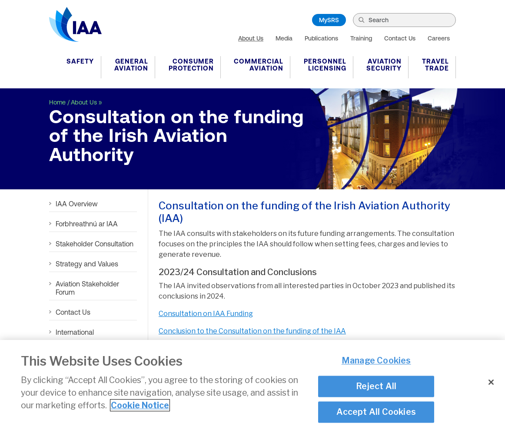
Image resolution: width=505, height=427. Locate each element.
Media (284, 38)
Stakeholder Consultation (94, 244)
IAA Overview (77, 204)
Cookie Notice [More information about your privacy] (140, 405)
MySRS (329, 20)
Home (57, 102)
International (75, 332)
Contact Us (399, 38)
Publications (321, 38)
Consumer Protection (191, 64)
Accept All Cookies (376, 412)
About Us (250, 38)
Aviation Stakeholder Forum (87, 288)
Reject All (376, 386)
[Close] (491, 382)
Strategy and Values (87, 264)
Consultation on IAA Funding (206, 313)
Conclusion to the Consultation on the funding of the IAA (252, 331)
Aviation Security (384, 64)
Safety (80, 61)
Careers (439, 38)
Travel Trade (435, 64)
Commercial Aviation (258, 64)
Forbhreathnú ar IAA (87, 224)
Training (361, 38)
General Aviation (131, 64)
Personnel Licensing (325, 64)
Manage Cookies (376, 361)
